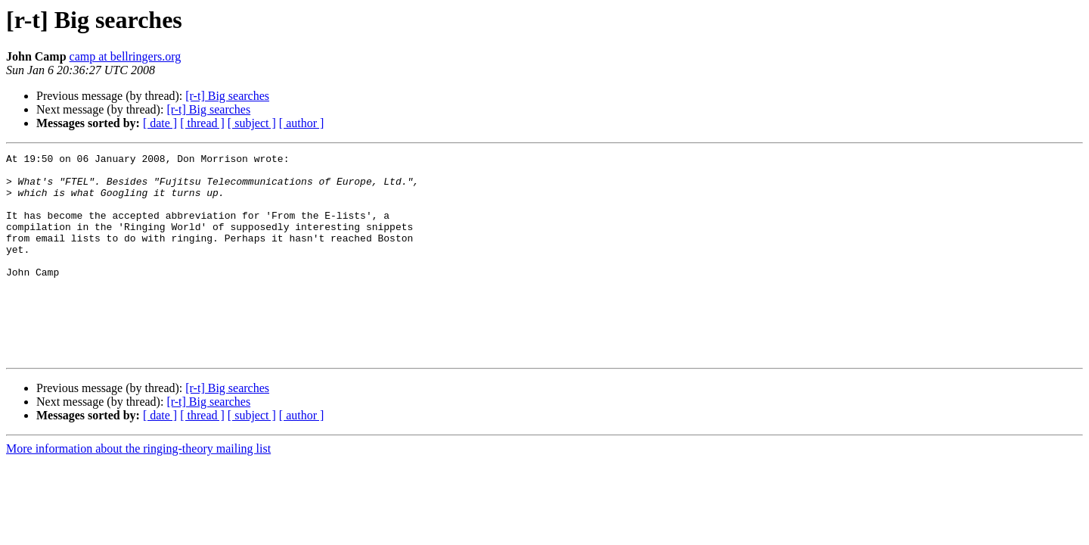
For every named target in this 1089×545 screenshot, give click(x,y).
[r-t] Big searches (227, 95)
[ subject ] (252, 123)
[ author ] (301, 123)
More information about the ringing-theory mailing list (138, 489)
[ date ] (160, 123)
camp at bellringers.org (126, 56)
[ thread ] (202, 123)
